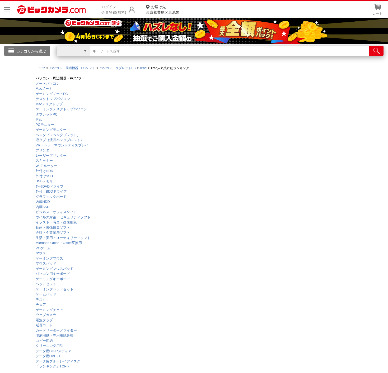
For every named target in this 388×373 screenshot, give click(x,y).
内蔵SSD (43, 207)
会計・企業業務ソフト (53, 233)
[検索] (376, 51)
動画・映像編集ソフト (53, 227)
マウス (41, 253)
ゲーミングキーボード (53, 279)
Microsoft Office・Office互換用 (59, 243)
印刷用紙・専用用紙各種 (54, 335)
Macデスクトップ (49, 104)
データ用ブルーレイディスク (58, 361)
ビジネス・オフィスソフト (56, 212)
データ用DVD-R (48, 356)
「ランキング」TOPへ (53, 366)
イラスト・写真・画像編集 (56, 222)
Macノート (44, 88)
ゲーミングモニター (51, 130)
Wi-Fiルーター (46, 166)
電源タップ (44, 320)
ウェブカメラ (46, 315)
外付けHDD (44, 171)
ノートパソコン (48, 83)
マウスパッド (46, 263)
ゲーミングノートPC (52, 94)
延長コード (44, 325)
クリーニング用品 (49, 346)
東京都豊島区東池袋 (162, 9)
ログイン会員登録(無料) (113, 10)
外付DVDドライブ (49, 186)
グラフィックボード (51, 197)
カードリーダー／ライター (56, 330)
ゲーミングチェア (49, 310)
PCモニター (45, 125)
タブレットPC (47, 114)
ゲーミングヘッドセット (54, 289)
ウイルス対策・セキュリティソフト (63, 217)
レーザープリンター (51, 155)
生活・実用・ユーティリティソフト (63, 238)
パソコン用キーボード (53, 274)
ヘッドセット (46, 284)
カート (377, 9)
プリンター (44, 150)
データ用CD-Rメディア (54, 351)
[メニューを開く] (7, 9)
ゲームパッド (46, 294)
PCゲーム (43, 248)
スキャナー (44, 160)
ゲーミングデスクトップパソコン (61, 109)
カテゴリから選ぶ (31, 51)
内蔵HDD (43, 202)
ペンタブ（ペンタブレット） (58, 135)
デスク (41, 300)
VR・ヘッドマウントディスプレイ (62, 145)
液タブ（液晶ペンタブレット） (60, 140)
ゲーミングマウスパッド (54, 269)
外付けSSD (44, 176)
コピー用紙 (44, 341)
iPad (39, 119)
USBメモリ (44, 181)
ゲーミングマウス (49, 258)
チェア (41, 305)
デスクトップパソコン (53, 99)
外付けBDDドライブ (51, 191)
